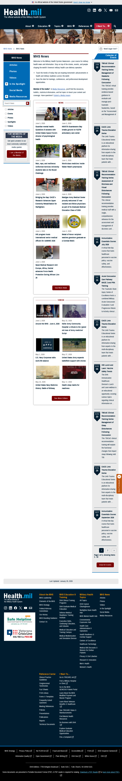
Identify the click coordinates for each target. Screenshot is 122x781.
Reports (42, 720)
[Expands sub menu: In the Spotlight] (6, 83)
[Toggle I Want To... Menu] (108, 26)
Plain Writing (60, 756)
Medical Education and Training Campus (67, 631)
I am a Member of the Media (17, 154)
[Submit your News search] (27, 103)
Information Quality (22, 756)
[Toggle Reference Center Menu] (91, 26)
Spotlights (12, 122)
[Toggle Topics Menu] (62, 26)
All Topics (83, 600)
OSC (102, 756)
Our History (43, 614)
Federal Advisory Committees (45, 609)
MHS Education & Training (67, 596)
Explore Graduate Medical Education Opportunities (66, 731)
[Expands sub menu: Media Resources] (6, 96)
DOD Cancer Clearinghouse (85, 605)
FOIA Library (43, 693)
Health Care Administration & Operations (86, 628)
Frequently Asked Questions (45, 701)
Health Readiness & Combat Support (87, 635)
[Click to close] (119, 477)
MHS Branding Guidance (48, 618)
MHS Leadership (45, 598)
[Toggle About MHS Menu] (33, 26)
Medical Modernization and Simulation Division (67, 637)
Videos (13, 77)
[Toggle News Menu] (74, 26)
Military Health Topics (86, 596)
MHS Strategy (44, 605)
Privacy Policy (24, 751)
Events (10, 114)
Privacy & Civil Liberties (88, 656)
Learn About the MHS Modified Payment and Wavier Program (67, 695)
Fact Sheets (43, 689)
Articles (13, 65)
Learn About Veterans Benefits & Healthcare (67, 702)
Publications (43, 717)
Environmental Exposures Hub (85, 621)
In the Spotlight (17, 83)
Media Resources (18, 96)
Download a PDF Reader (89, 772)
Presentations (44, 713)
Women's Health (86, 667)
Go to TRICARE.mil (66, 677)
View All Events (105, 565)
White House (89, 756)
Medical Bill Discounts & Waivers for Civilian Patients (88, 650)
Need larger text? (108, 48)
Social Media (16, 90)
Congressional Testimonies (44, 684)
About (28, 26)
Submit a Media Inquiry (62, 95)
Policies (42, 710)
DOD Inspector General (106, 751)
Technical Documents (47, 724)
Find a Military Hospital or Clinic (67, 682)
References (84, 26)
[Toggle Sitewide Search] (115, 26)
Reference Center (47, 674)
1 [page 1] (101, 550)
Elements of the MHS (47, 601)
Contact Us (43, 622)
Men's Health (84, 663)
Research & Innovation (88, 660)
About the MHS (46, 594)
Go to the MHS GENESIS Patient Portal (68, 688)
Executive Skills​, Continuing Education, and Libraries (67, 623)
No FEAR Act (41, 751)
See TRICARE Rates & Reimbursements (67, 711)
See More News (61, 288)
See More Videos (61, 398)
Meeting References (46, 706)
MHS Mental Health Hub (88, 616)
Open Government (42, 756)
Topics (57, 26)
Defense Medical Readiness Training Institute (66, 615)
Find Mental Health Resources (66, 717)
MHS (69, 26)
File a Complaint (65, 737)
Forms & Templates (46, 696)
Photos (13, 71)
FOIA (89, 751)
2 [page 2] (107, 550)
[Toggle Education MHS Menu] (49, 26)
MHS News (17, 57)
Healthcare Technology (88, 644)
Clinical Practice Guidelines (45, 678)
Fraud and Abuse (59, 751)
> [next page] (114, 550)
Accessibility (76, 751)
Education (42, 26)
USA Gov (74, 756)
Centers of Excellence (88, 640)
